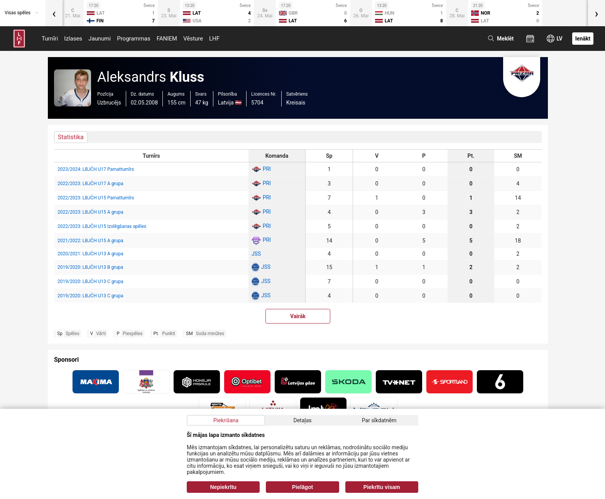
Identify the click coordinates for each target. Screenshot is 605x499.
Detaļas (302, 420)
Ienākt (582, 38)
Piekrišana (225, 420)
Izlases (73, 38)
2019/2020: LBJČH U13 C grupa (90, 281)
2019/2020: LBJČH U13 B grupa (90, 267)
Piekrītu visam (381, 487)
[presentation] (54, 13)
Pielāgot (302, 487)
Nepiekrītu (223, 487)
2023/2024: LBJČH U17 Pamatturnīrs (95, 169)
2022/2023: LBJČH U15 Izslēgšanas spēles (101, 226)
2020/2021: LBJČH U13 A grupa (90, 253)
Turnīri (50, 38)
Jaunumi (99, 38)
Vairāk (298, 316)
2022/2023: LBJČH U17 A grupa (90, 183)
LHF (214, 38)
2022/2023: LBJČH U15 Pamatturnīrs (95, 198)
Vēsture (193, 38)
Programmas (133, 38)
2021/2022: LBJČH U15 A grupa (90, 240)
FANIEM (167, 38)
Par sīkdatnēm (379, 420)
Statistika (71, 137)
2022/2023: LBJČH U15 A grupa (90, 212)
